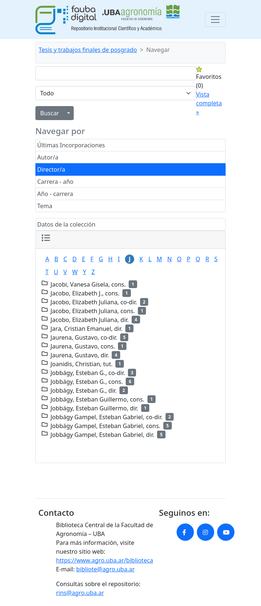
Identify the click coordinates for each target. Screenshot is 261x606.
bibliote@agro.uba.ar (105, 569)
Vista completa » (209, 103)
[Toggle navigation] (215, 19)
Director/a (51, 169)
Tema (44, 206)
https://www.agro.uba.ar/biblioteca (104, 560)
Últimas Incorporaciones (71, 145)
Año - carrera (55, 194)
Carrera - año (55, 182)
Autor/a (47, 157)
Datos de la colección (66, 224)
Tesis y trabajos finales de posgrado (88, 50)
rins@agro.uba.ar (80, 593)
